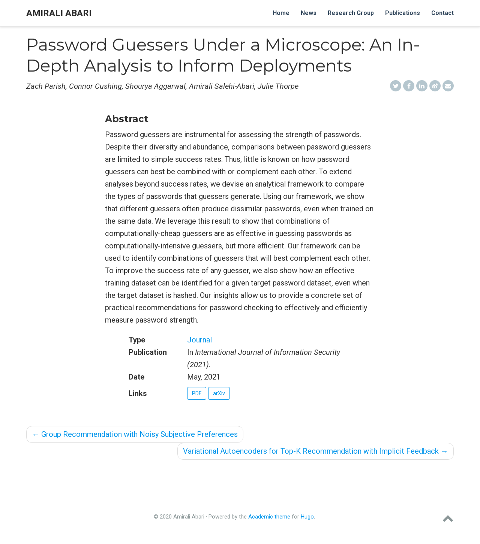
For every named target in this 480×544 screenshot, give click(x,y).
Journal (199, 339)
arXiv (219, 393)
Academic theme (269, 516)
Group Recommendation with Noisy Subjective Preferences (135, 434)
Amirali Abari (59, 13)
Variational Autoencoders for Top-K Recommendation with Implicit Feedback (315, 451)
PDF (196, 393)
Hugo (307, 516)
